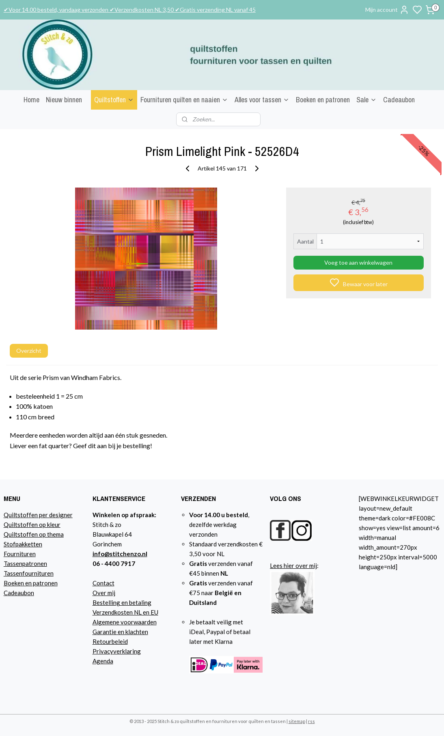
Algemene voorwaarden (125, 622)
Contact (103, 583)
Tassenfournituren (29, 573)
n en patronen (39, 583)
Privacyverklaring (117, 651)
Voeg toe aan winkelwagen (358, 262)
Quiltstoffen (114, 100)
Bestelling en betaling (122, 602)
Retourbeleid (110, 641)
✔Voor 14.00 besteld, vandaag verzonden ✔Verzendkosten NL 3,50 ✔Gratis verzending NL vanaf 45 (130, 9)
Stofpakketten (23, 544)
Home (31, 100)
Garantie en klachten (120, 631)
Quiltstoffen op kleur (32, 524)
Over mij (104, 592)
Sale (366, 100)
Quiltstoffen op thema (34, 534)
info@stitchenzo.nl (120, 553)
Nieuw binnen (64, 100)
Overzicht (28, 350)
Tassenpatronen (25, 563)
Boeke (12, 583)
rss (311, 721)
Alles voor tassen (262, 100)
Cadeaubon (399, 100)
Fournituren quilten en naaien (184, 100)
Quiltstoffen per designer (38, 514)
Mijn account (387, 10)
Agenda (103, 661)
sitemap (297, 721)
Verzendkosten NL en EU (125, 612)
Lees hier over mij (293, 565)
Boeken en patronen (323, 100)
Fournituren (20, 553)
